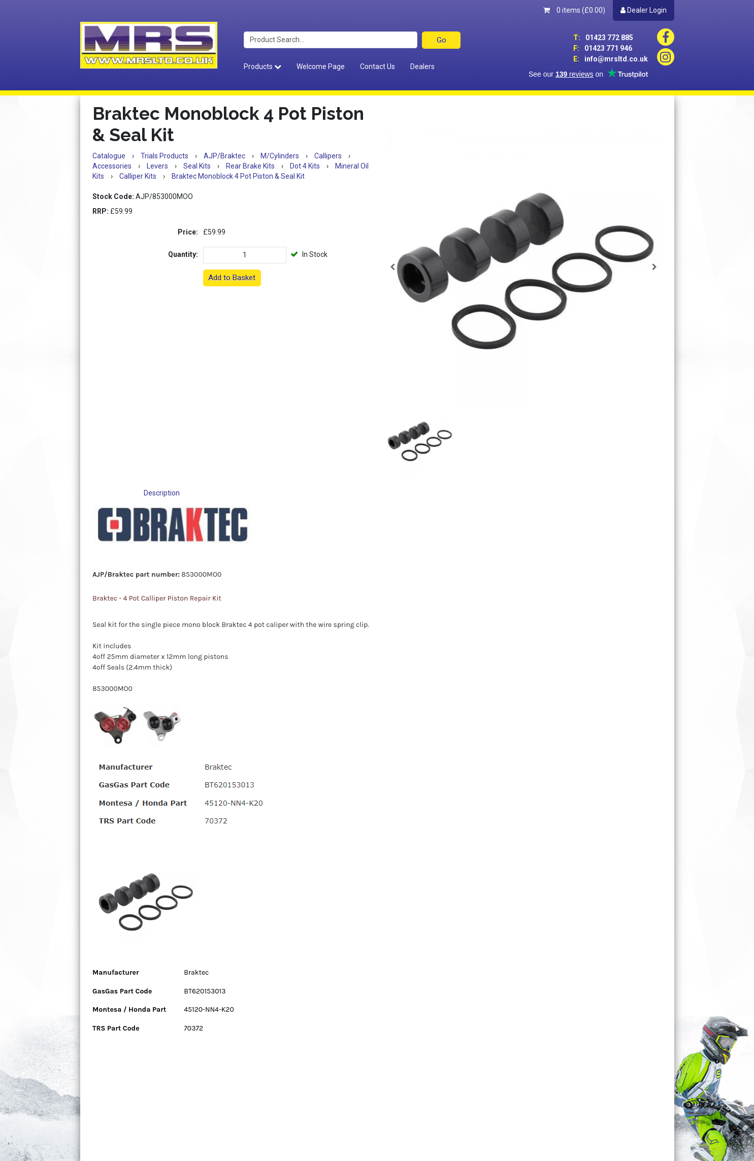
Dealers (422, 66)
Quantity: (183, 254)
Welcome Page (321, 66)
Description (162, 493)
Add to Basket (231, 277)
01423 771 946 (602, 48)
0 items (574, 10)
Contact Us (377, 66)
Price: (188, 232)
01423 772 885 (603, 38)
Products (262, 66)
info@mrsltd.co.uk (610, 59)
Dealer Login (643, 10)
